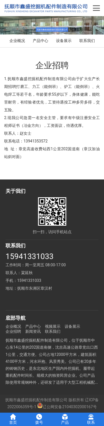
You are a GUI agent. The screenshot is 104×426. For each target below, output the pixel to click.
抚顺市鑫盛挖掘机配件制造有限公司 (36, 400)
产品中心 (40, 40)
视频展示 (52, 326)
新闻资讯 (33, 331)
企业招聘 (13, 331)
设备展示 (64, 40)
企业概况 (17, 40)
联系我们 (87, 40)
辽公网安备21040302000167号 (67, 407)
